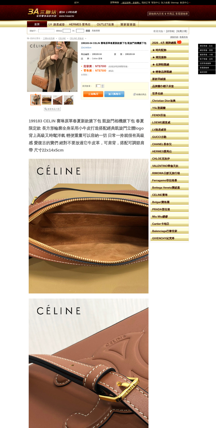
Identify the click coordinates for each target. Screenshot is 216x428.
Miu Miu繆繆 (160, 216)
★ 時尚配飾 (159, 50)
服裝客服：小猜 (206, 55)
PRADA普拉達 (161, 209)
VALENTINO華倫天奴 (165, 165)
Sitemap (175, 2)
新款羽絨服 (159, 79)
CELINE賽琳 (160, 194)
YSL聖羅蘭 (159, 108)
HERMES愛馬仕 (162, 151)
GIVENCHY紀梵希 (163, 238)
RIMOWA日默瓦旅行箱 (166, 173)
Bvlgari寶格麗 (160, 202)
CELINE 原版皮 (77, 38)
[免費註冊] (181, 31)
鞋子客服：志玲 (206, 59)
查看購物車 (181, 13)
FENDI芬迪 (159, 115)
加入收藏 (165, 2)
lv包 (52, 12)
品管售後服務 (205, 63)
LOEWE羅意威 (161, 122)
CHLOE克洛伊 (161, 158)
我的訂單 (146, 2)
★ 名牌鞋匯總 (160, 64)
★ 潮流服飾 (159, 57)
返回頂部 (203, 72)
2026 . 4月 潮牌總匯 (167, 42)
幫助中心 (155, 2)
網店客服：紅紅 (206, 46)
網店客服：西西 (206, 50)
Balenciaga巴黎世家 (164, 231)
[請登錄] (170, 31)
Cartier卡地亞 (160, 223)
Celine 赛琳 (97, 58)
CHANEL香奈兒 (162, 144)
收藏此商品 (141, 94)
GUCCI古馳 (159, 137)
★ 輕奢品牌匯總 (162, 71)
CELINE (62, 38)
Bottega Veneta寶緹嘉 (166, 187)
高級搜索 (96, 30)
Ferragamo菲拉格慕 (164, 180)
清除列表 (174, 37)
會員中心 (184, 2)
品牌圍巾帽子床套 (163, 86)
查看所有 (184, 37)
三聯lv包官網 (49, 38)
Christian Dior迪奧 (164, 100)
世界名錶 (157, 93)
